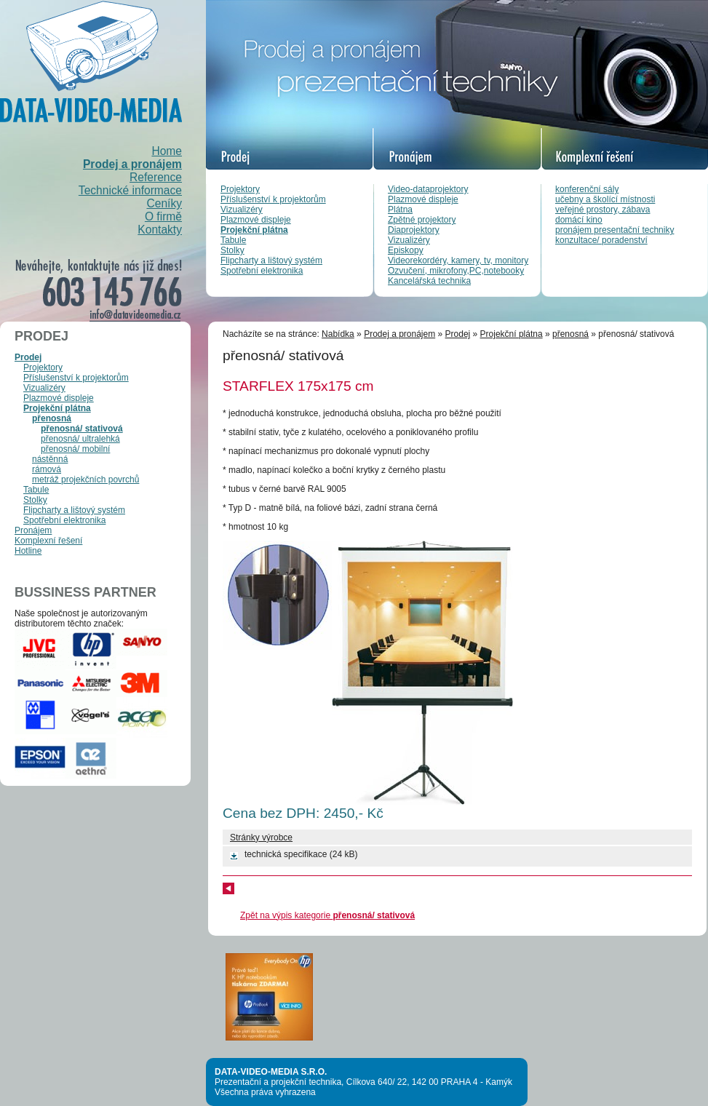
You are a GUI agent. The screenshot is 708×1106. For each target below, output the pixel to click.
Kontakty (160, 229)
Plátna (400, 209)
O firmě (163, 216)
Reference (156, 177)
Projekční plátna (254, 230)
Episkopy (405, 250)
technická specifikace (285, 854)
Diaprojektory (413, 230)
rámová (46, 469)
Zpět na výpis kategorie (327, 915)
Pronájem (33, 530)
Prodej (28, 357)
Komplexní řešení (48, 541)
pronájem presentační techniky (614, 230)
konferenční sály (586, 189)
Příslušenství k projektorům (273, 199)
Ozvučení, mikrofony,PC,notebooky (456, 271)
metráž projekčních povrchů (85, 479)
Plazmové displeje (255, 220)
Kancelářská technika (429, 281)
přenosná (51, 418)
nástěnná (50, 459)
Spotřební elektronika (261, 271)
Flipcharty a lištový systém (271, 260)
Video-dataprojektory (428, 189)
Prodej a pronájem (132, 164)
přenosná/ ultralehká (80, 439)
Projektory (240, 189)
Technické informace (130, 190)
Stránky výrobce (261, 837)
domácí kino (578, 220)
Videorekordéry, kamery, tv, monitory (458, 260)
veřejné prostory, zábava (603, 209)
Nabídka (338, 334)
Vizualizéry (241, 209)
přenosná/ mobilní (75, 449)
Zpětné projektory (422, 220)
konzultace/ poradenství (601, 240)
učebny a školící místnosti (605, 199)
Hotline (28, 551)
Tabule (233, 240)
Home (166, 151)
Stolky (232, 250)
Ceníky (164, 203)
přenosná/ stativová (82, 428)
